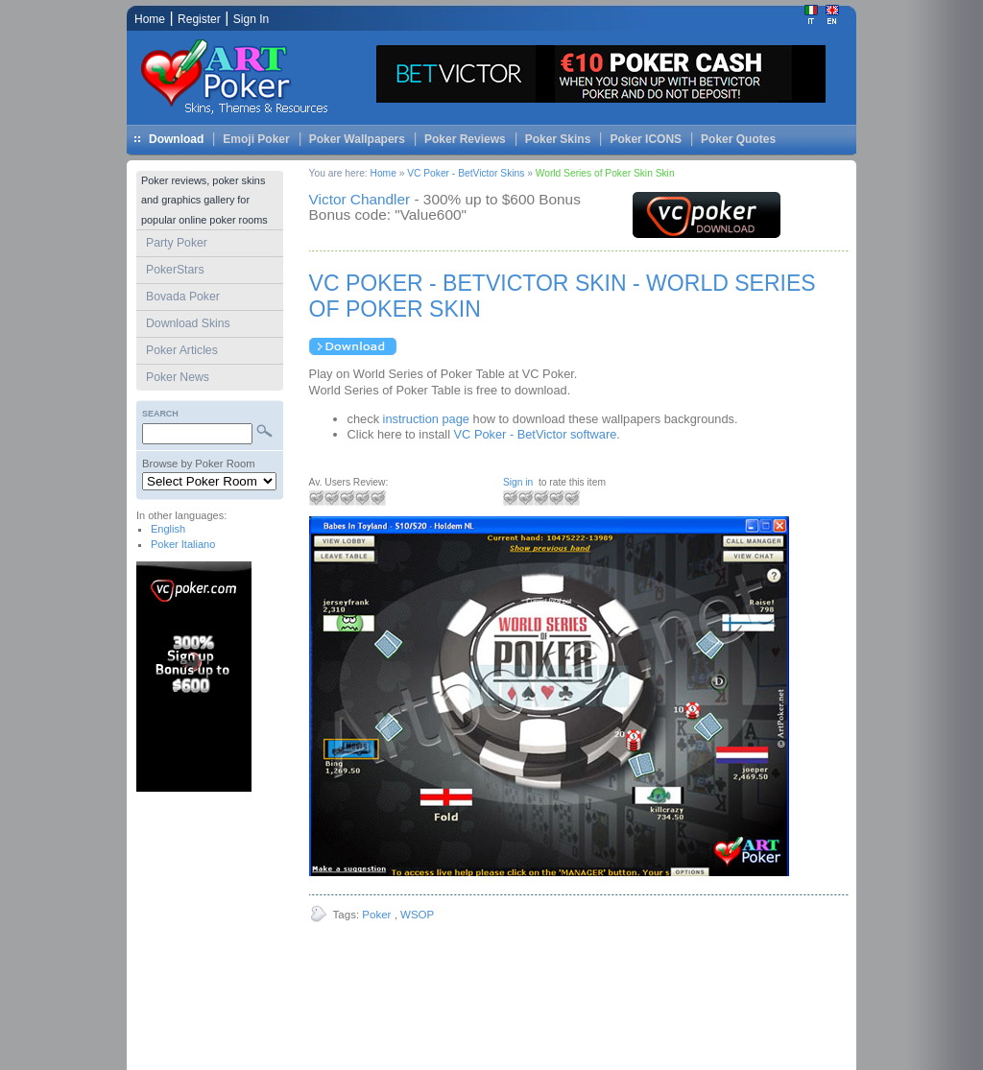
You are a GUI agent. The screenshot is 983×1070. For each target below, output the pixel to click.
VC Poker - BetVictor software (535, 434)
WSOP (417, 914)
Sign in (518, 482)
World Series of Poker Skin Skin (605, 173)
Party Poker (176, 243)
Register (199, 19)
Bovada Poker (183, 296)
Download (176, 139)
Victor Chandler (360, 199)
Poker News (177, 377)
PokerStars (175, 269)
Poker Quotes (738, 139)
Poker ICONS (646, 139)
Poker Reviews (465, 139)
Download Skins (188, 323)
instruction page (426, 419)
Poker (376, 914)
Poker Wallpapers (357, 139)
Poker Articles (182, 350)
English (168, 529)
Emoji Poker (256, 139)
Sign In (251, 19)
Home (383, 173)
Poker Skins (558, 139)
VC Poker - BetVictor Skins (467, 173)
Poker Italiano (183, 544)
